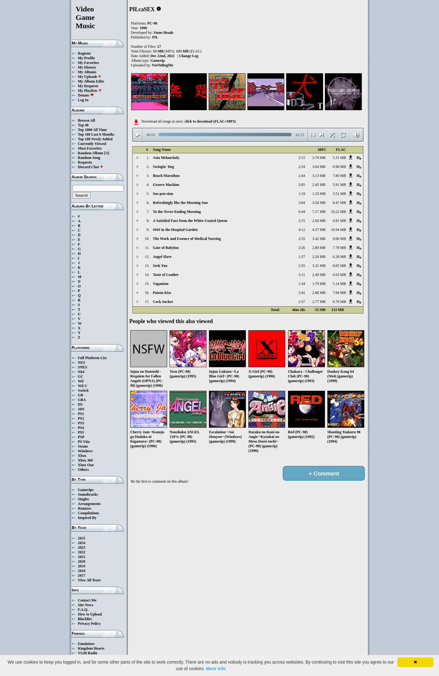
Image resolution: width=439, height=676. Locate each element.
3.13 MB (319, 176)
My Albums (87, 72)
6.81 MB (339, 221)
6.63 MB (339, 275)
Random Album (90, 153)
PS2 (81, 418)
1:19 (302, 194)
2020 (81, 561)
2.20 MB (319, 257)
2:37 (302, 302)
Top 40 (83, 125)
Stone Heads (163, 32)
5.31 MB (339, 157)
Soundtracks (88, 494)
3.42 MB (319, 239)
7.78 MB (339, 248)
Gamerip (157, 60)
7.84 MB (339, 293)
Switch (83, 390)
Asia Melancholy (166, 157)
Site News (85, 605)
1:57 (302, 257)
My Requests (88, 86)
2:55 (302, 239)
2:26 (302, 248)
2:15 (302, 157)
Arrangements (89, 504)
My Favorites (88, 63)
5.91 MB (339, 185)
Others (83, 469)
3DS (81, 409)
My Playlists (90, 90)
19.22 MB (338, 212)
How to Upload (90, 614)
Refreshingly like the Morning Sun (180, 203)
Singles (83, 499)
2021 (81, 557)
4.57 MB (319, 230)
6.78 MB (339, 302)
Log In (83, 100)
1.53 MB (319, 194)
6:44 (302, 212)
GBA (82, 400)
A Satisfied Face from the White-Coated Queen (190, 221)
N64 (81, 372)
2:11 (302, 275)
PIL (155, 37)
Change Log (188, 56)
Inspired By (87, 518)
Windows (85, 451)
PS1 (81, 414)
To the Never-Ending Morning (177, 212)
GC (80, 376)
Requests (85, 162)
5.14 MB (339, 284)
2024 (81, 543)
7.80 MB (339, 176)
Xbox (82, 455)
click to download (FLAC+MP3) (210, 121)
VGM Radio (87, 653)
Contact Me (87, 600)
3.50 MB (319, 203)
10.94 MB (338, 230)
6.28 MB (339, 257)
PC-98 (152, 23)
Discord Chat (90, 167)
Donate (86, 95)
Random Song (89, 157)
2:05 (302, 185)
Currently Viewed (92, 144)
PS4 (81, 428)
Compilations (88, 513)
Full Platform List (92, 358)
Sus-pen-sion (163, 194)
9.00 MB (339, 239)
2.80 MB (319, 248)
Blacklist (85, 619)
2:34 (302, 166)
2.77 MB (319, 302)
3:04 (302, 203)
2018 (81, 571)
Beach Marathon (166, 176)
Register (84, 53)
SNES (82, 367)
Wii (80, 381)
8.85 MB (339, 266)
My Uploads (89, 76)
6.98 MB (339, 166)
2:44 (302, 176)
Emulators (86, 644)
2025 (81, 538)
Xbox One (86, 465)
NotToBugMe (162, 65)
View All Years (89, 580)
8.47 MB (339, 203)
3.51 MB (339, 194)
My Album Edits (91, 81)
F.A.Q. (83, 609)
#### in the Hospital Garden (175, 230)
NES (81, 362)
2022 (81, 552)
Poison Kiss (162, 293)
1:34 (302, 284)
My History (87, 67)
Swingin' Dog (163, 166)
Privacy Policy (89, 623)
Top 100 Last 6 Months (96, 134)
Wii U (82, 386)
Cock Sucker (163, 302)
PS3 (81, 423)
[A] (106, 153)
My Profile (86, 58)
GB (80, 395)
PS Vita (84, 441)
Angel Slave (162, 257)
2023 (81, 547)
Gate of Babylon (166, 248)
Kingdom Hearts (91, 648)
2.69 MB (319, 221)
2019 (81, 566)
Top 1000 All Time (92, 130)
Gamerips (86, 490)
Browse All (86, 120)
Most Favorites (90, 148)
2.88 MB (319, 293)
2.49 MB (319, 275)
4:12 (302, 230)
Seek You (160, 266)
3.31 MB (319, 266)
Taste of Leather (166, 275)
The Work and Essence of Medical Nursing (187, 239)
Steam (83, 446)
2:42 (302, 293)
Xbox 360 (85, 460)
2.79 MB (319, 157)
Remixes (84, 508)
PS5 (81, 432)
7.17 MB (319, 212)
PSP (81, 437)
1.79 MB (319, 284)
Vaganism (160, 284)
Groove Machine (166, 185)
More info (216, 668)
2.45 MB (319, 185)
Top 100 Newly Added (95, 139)
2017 (81, 575)
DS (80, 404)
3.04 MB (319, 166)
